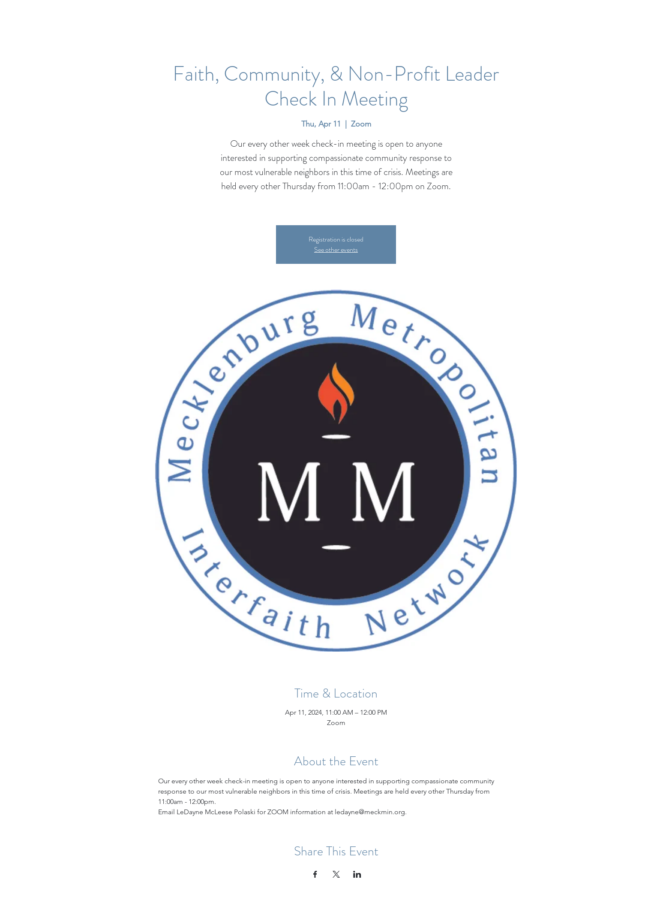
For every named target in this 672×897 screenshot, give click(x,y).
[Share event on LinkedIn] (357, 874)
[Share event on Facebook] (315, 874)
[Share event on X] (336, 874)
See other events (336, 249)
